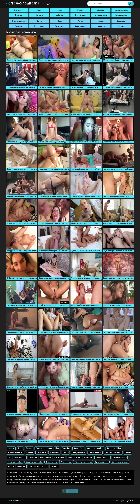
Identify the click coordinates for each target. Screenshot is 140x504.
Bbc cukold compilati (94, 448)
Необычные (59, 15)
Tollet (20, 448)
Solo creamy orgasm (120, 462)
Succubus (66, 448)
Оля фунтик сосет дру (38, 466)
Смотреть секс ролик (83, 462)
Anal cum (54, 466)
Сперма (80, 10)
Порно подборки (22, 3)
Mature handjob (95, 453)
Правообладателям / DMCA (123, 501)
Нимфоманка (19, 457)
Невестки (101, 26)
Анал (39, 10)
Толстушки (59, 26)
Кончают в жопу (121, 15)
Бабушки (121, 26)
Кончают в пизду (101, 15)
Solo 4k (66, 453)
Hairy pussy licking (113, 448)
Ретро (80, 21)
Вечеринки (39, 26)
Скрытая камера (18, 21)
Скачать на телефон (44, 448)
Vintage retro (65, 462)
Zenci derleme (51, 462)
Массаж (101, 21)
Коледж (11, 448)
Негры (39, 21)
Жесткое (100, 10)
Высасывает (54, 453)
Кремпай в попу (101, 462)
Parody (128, 453)
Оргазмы (39, 15)
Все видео (18, 10)
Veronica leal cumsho (113, 453)
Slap (57, 448)
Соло (60, 21)
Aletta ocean (59, 457)
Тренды (46, 4)
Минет (59, 10)
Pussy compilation (15, 462)
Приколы (18, 26)
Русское (18, 15)
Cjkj (9, 457)
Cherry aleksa (45, 457)
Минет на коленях (15, 453)
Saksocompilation (119, 457)
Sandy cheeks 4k (78, 453)
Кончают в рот (80, 15)
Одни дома (41, 453)
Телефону (33, 457)
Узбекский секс (74, 457)
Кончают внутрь (121, 10)
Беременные (80, 26)
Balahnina (88, 457)
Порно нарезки (14, 500)
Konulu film (78, 448)
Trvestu (29, 448)
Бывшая (29, 453)
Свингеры (121, 21)
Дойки (11, 466)
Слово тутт (21, 466)
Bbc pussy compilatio (34, 462)
